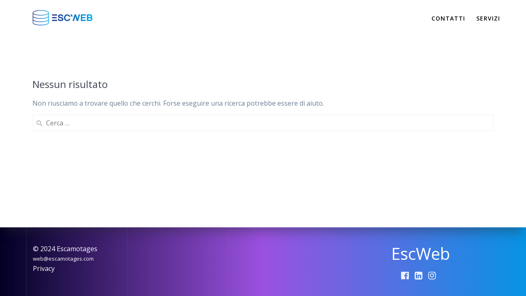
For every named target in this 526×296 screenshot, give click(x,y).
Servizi (488, 18)
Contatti (448, 18)
